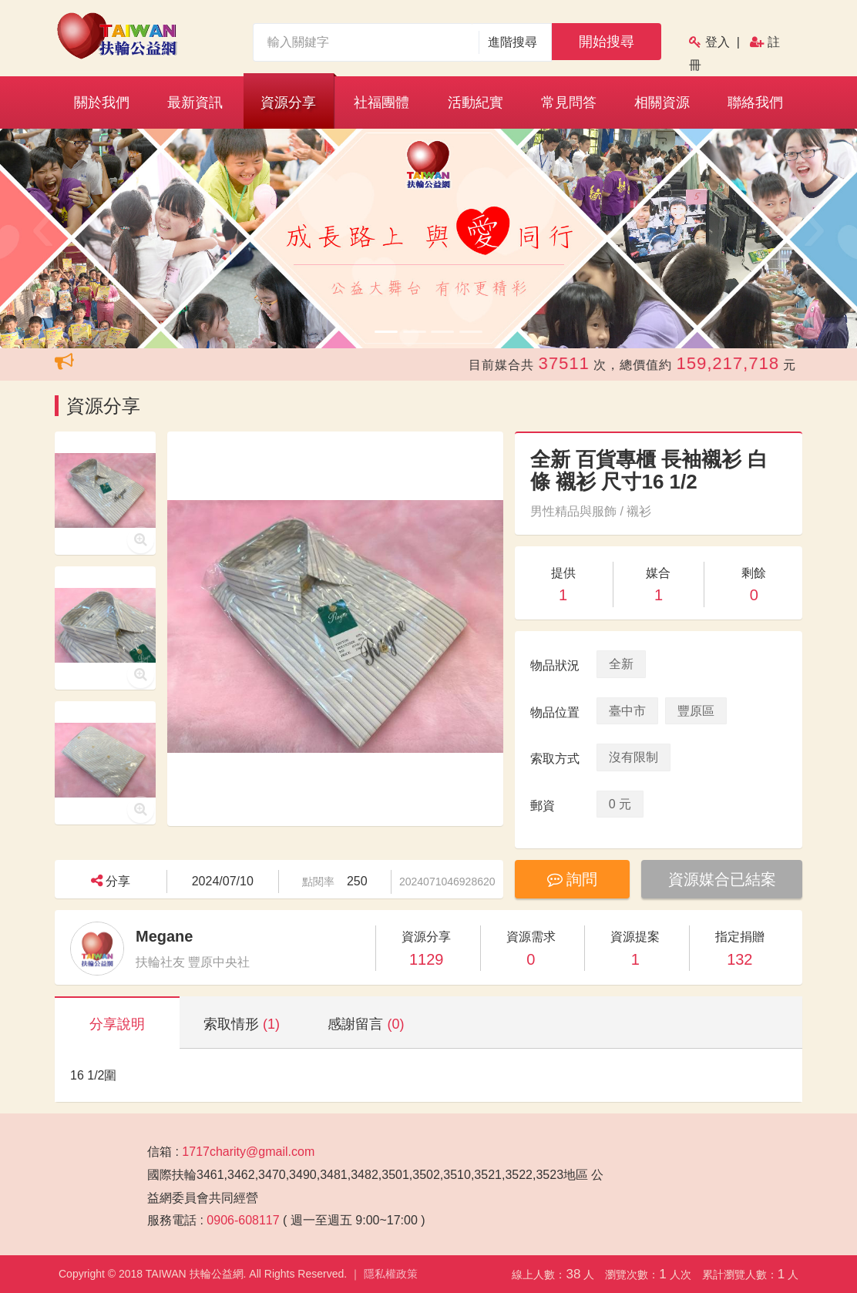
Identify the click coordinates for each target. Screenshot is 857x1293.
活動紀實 (475, 102)
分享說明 (117, 1024)
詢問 (572, 879)
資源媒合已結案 (722, 879)
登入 (717, 42)
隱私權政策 (391, 1274)
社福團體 (381, 102)
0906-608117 (243, 1220)
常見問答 (569, 102)
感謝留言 (366, 1024)
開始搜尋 (606, 41)
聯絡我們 (755, 102)
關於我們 (101, 102)
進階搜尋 (513, 42)
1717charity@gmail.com (248, 1151)
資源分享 (288, 102)
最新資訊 (195, 102)
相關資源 (662, 102)
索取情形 (241, 1024)
